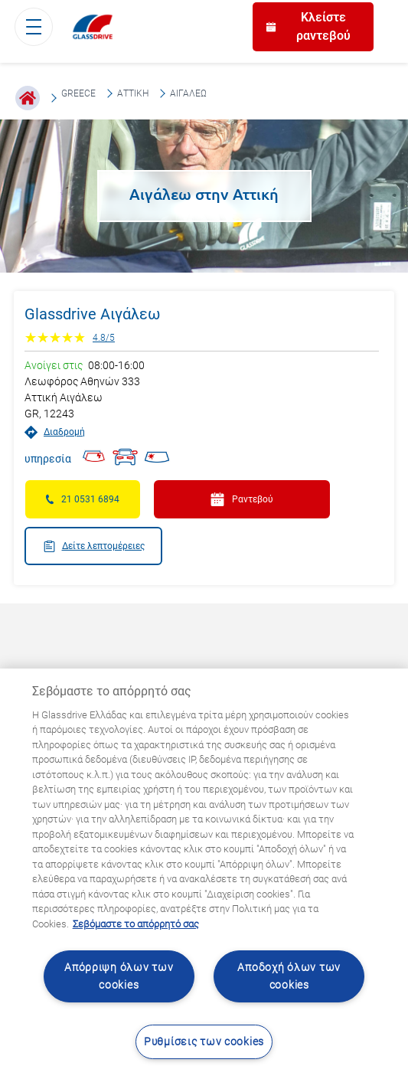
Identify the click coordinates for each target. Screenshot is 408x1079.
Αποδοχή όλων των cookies (289, 976)
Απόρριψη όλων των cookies (118, 976)
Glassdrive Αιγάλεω (92, 314)
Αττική (133, 93)
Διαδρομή (54, 432)
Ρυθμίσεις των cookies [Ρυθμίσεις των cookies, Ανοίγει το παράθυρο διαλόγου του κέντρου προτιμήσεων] (204, 1041)
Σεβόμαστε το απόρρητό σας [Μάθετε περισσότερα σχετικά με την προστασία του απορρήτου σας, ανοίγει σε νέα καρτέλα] (136, 924)
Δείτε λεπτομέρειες (94, 546)
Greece (78, 93)
